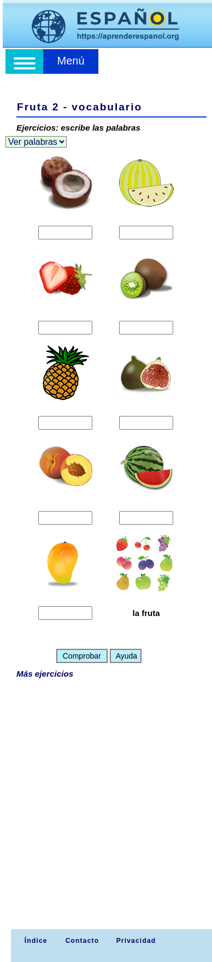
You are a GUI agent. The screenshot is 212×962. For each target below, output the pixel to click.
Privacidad (136, 941)
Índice (34, 941)
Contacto (82, 941)
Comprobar (82, 656)
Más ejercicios (44, 673)
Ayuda (126, 656)
